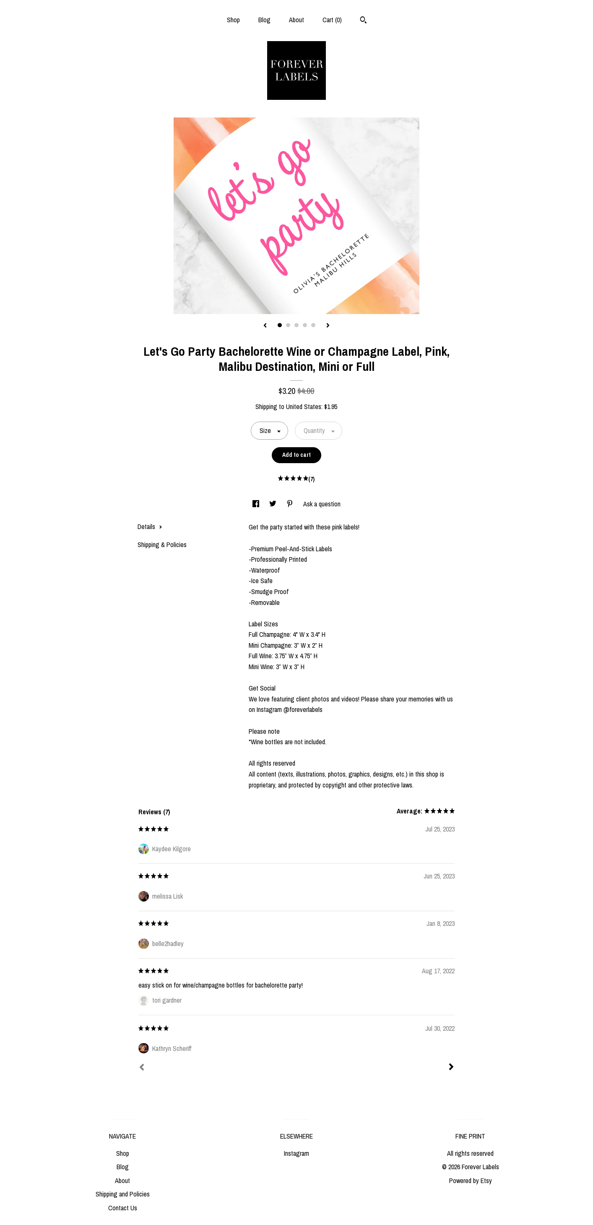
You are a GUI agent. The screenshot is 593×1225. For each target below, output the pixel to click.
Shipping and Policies (123, 1194)
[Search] (363, 21)
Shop (233, 19)
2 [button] (288, 325)
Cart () (332, 19)
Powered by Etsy (470, 1180)
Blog (264, 19)
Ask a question (322, 503)
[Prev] (141, 1068)
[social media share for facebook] (256, 503)
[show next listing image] (328, 326)
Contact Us (122, 1207)
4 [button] (305, 325)
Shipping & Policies (162, 544)
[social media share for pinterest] (290, 503)
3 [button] (296, 325)
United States (303, 406)
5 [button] (313, 325)
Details (150, 526)
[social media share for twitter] (273, 503)
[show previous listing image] (265, 326)
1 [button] (280, 325)
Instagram (296, 1153)
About (296, 19)
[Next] (451, 1067)
